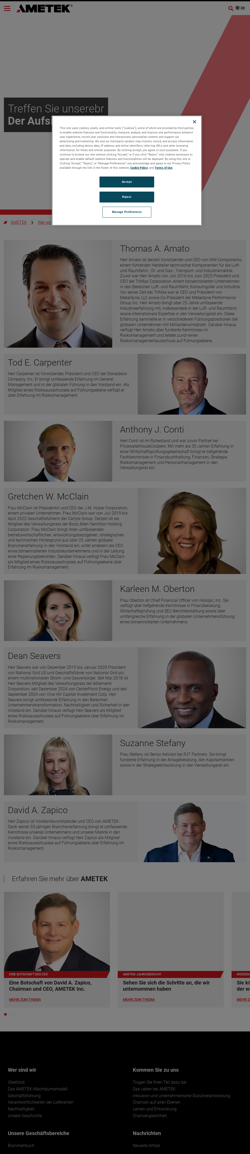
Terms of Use (163, 168)
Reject (126, 197)
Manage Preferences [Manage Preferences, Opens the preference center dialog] (127, 212)
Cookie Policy (139, 168)
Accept (127, 182)
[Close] (194, 121)
